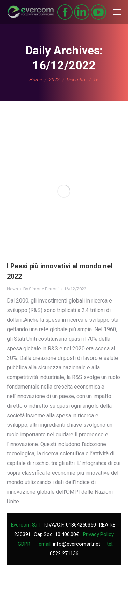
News (12, 288)
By (41, 288)
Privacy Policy (98, 534)
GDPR (24, 544)
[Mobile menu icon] (117, 12)
